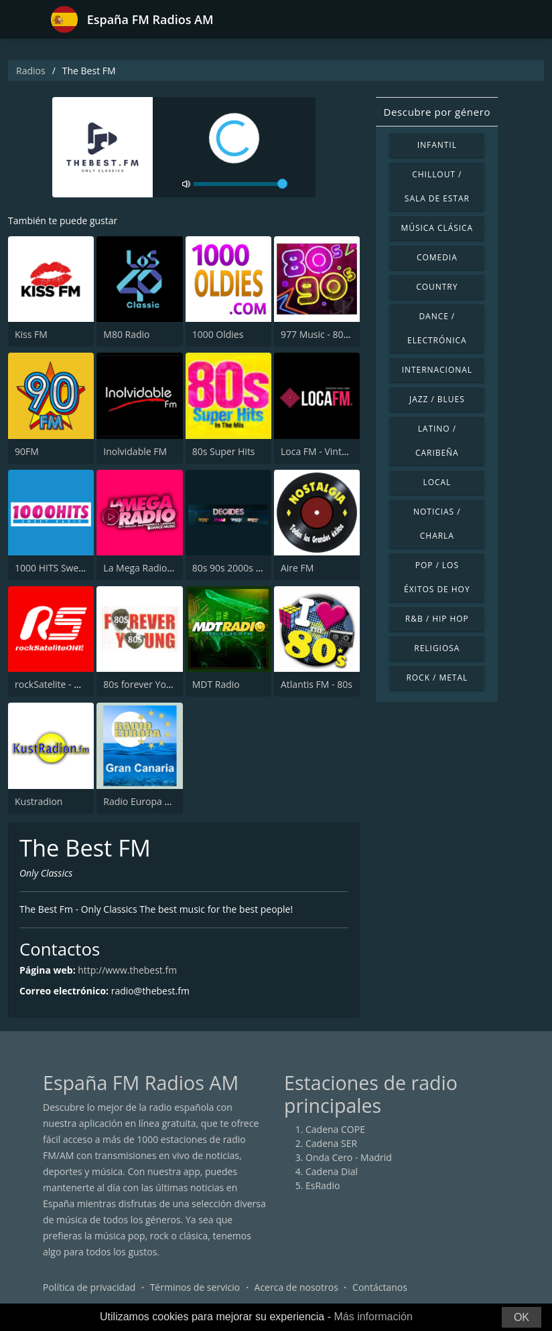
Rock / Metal (437, 677)
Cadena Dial (331, 1171)
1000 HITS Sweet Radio (65, 567)
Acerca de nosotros (296, 1287)
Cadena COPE (335, 1129)
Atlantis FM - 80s (316, 684)
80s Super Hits (223, 451)
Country (437, 286)
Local (437, 482)
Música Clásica (437, 228)
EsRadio (322, 1185)
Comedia (437, 257)
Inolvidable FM (135, 451)
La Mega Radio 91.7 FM (153, 567)
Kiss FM (31, 334)
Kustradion (38, 801)
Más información (373, 1316)
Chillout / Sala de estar (437, 186)
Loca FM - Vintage (319, 451)
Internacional (437, 369)
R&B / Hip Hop (437, 618)
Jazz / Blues (437, 399)
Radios (31, 70)
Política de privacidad (89, 1287)
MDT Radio (216, 684)
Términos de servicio (195, 1287)
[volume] (240, 184)
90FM (27, 451)
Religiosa (437, 648)
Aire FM (297, 567)
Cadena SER (331, 1143)
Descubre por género (437, 111)
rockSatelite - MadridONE (70, 684)
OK (521, 1317)
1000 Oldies (218, 334)
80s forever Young (142, 684)
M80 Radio (126, 334)
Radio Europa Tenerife (151, 801)
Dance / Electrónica (437, 328)
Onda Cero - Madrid (348, 1157)
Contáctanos (379, 1287)
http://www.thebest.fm (127, 970)
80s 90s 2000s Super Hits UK (254, 567)
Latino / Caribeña (437, 440)
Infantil (437, 145)
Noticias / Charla (437, 523)
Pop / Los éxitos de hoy (437, 577)
